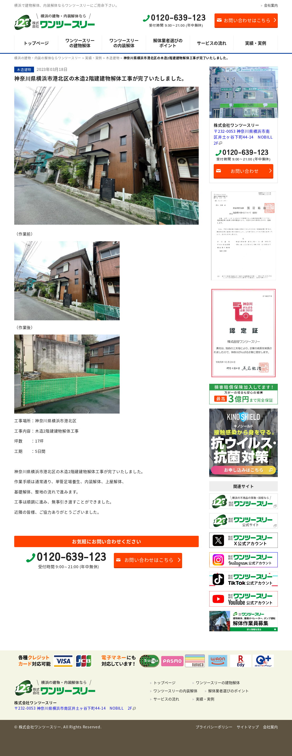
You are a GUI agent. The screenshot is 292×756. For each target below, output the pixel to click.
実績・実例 (255, 43)
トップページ (36, 43)
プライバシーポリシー (214, 726)
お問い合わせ (245, 171)
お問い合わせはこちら (247, 20)
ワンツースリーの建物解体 (80, 42)
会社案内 (271, 5)
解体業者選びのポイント (168, 42)
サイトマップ (248, 726)
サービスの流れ (211, 43)
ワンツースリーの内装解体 (124, 42)
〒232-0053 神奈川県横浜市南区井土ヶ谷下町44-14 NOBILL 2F (243, 137)
